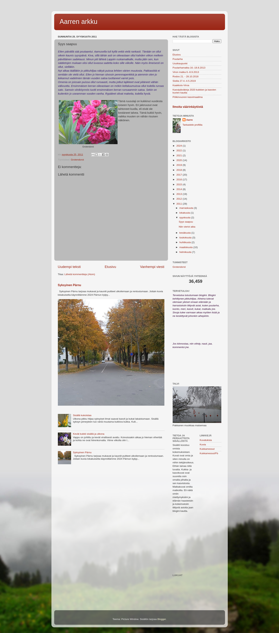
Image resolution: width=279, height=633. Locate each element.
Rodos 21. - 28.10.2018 (186, 76)
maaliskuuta (186, 247)
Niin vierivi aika (187, 226)
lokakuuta (185, 212)
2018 (179, 170)
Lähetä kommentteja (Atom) (79, 274)
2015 (179, 184)
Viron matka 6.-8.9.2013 (186, 72)
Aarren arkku (79, 21)
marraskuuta (186, 208)
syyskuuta (185, 217)
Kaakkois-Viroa (181, 85)
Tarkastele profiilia (192, 124)
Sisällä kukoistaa (82, 415)
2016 (179, 179)
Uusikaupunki (180, 63)
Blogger (161, 619)
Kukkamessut (207, 449)
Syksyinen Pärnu (69, 285)
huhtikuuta (185, 242)
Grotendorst (77, 159)
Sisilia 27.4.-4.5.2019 (184, 81)
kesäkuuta (185, 232)
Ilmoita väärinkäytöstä (188, 106)
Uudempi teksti (69, 267)
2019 (179, 165)
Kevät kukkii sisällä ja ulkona (88, 433)
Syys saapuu (186, 221)
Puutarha (178, 59)
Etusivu (110, 267)
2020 (179, 160)
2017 (179, 174)
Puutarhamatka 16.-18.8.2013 (189, 67)
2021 (179, 155)
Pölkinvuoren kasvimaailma (188, 97)
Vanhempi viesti (152, 267)
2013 (179, 194)
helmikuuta (185, 252)
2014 (179, 189)
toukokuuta (185, 237)
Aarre (189, 119)
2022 (179, 150)
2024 (179, 145)
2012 (179, 198)
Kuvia (203, 444)
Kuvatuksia (206, 440)
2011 (179, 203)
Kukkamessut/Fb (209, 453)
